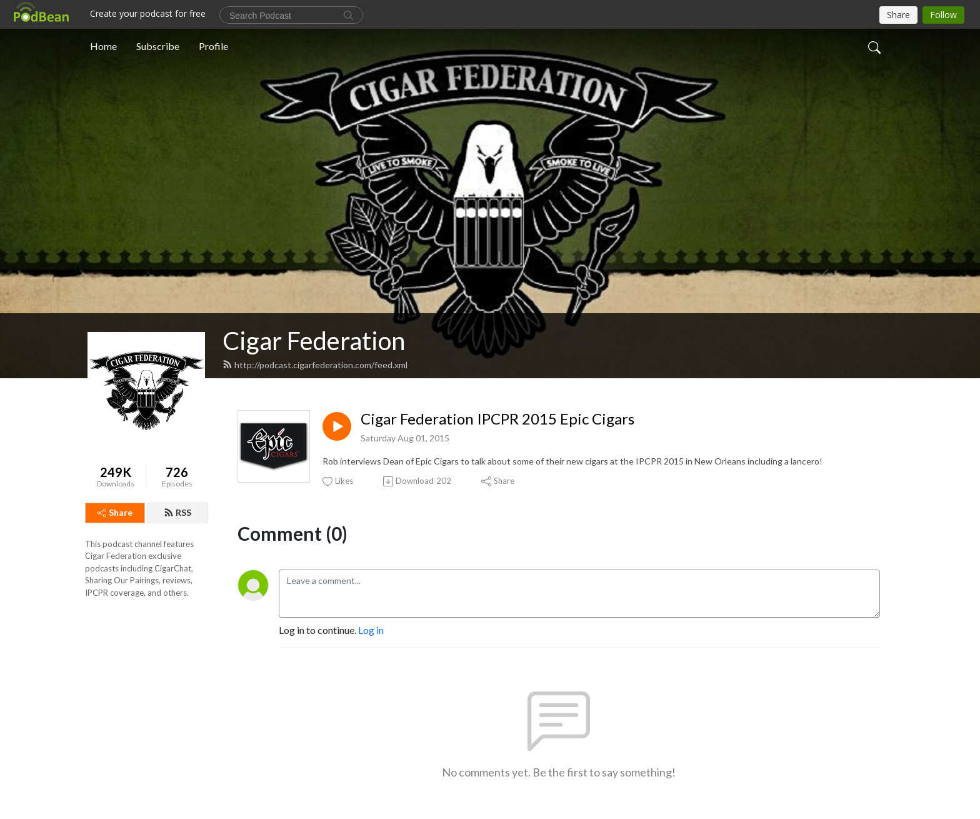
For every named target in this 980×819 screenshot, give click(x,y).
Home (103, 46)
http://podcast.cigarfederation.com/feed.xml (315, 364)
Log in (371, 630)
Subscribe (157, 46)
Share (115, 512)
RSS (177, 512)
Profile (213, 46)
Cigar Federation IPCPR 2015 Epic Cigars (497, 419)
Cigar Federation (313, 341)
